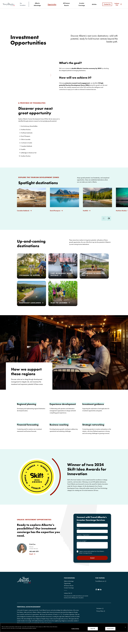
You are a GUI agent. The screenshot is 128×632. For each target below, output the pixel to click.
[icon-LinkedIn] (101, 590)
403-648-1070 (34, 551)
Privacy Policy (99, 611)
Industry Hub (118, 4)
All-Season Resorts (68, 585)
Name (79, 522)
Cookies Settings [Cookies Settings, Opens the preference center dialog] (75, 628)
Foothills (85, 211)
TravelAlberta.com (99, 581)
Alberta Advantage (69, 581)
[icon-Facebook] (96, 590)
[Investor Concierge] (81, 4)
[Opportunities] (52, 4)
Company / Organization (83, 535)
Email (31, 554)
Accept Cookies (110, 628)
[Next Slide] (108, 218)
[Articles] (94, 4)
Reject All (93, 628)
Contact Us (107, 4)
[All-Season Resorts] (66, 4)
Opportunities (67, 583)
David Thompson (55, 211)
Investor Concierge (69, 588)
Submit (92, 558)
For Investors (22, 4)
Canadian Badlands (23, 211)
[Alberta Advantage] (37, 4)
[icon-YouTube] (98, 590)
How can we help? (82, 541)
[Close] (125, 627)
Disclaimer (99, 608)
